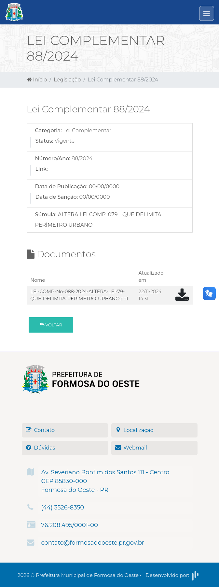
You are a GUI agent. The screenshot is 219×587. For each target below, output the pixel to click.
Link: (41, 169)
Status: (44, 141)
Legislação (67, 80)
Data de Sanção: (56, 197)
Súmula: (46, 214)
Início (37, 80)
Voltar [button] (51, 324)
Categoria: (48, 130)
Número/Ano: (52, 158)
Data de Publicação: (61, 186)
